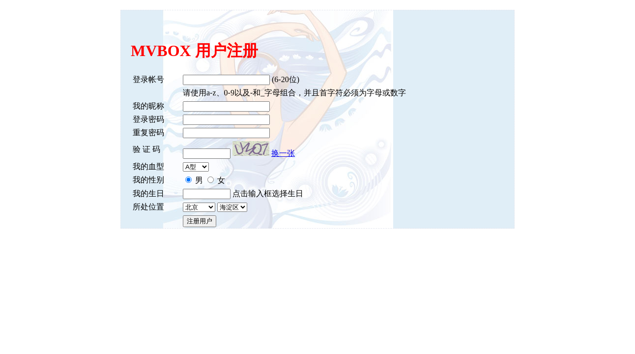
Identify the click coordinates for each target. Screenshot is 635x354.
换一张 (283, 153)
